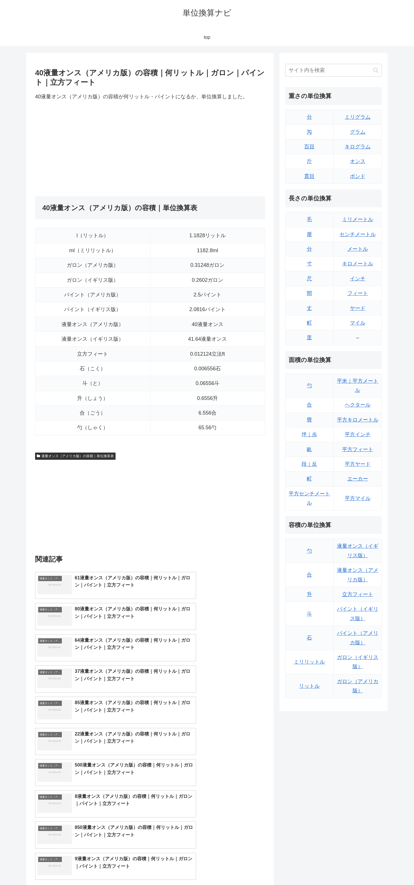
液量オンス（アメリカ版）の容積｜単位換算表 (75, 456)
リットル (309, 686)
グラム (357, 132)
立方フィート (357, 594)
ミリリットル (309, 662)
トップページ (324, 867)
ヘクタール (358, 405)
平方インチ (358, 434)
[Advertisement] (92, 149)
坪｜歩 (309, 434)
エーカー (357, 479)
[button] (376, 70)
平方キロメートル (357, 420)
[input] (333, 70)
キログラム (358, 147)
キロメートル (357, 264)
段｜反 (309, 464)
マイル (357, 323)
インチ (357, 278)
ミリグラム (358, 117)
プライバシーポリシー (362, 867)
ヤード (357, 308)
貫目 (309, 176)
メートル (357, 249)
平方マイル (358, 498)
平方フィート (357, 449)
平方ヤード (358, 464)
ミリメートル (357, 219)
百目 (309, 147)
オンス (357, 161)
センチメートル (358, 234)
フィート (357, 293)
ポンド (357, 176)
